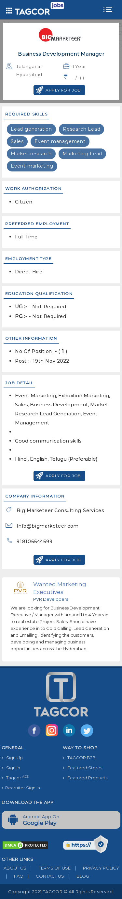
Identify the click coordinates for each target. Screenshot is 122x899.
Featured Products (85, 777)
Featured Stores (82, 767)
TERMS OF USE (48, 868)
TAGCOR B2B (79, 757)
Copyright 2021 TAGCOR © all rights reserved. (61, 891)
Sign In (11, 767)
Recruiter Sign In (21, 787)
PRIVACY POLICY (95, 868)
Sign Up (12, 757)
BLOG (76, 876)
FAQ (12, 876)
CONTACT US (43, 876)
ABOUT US (14, 868)
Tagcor (15, 777)
